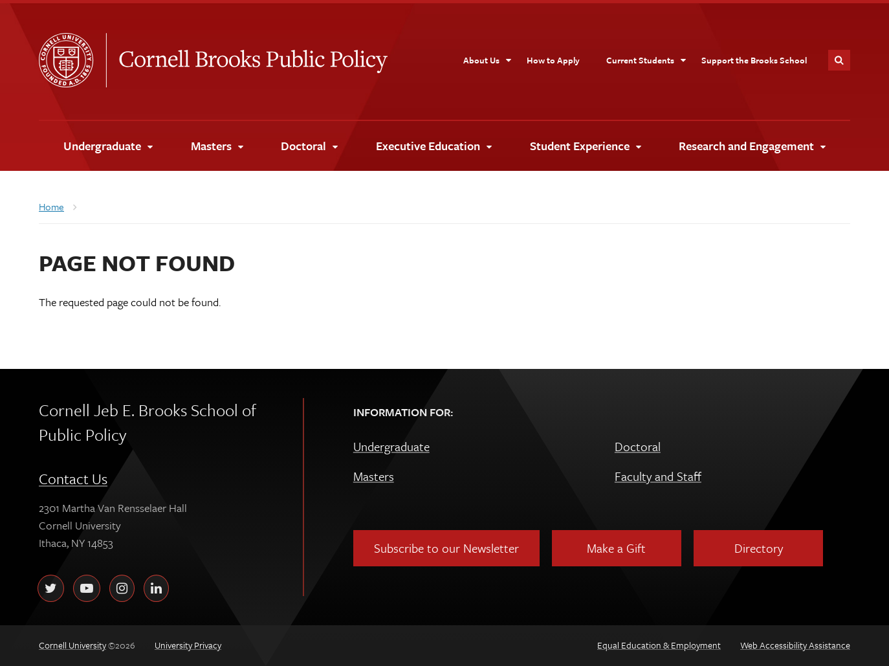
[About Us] (487, 60)
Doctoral (638, 446)
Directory (758, 548)
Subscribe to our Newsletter (446, 548)
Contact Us (73, 478)
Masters (373, 476)
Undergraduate (391, 446)
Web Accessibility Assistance (795, 645)
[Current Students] (646, 60)
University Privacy (188, 645)
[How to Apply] (553, 60)
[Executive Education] (433, 146)
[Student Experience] (585, 146)
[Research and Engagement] (752, 146)
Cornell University (72, 60)
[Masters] (217, 146)
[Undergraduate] (107, 146)
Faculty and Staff (658, 476)
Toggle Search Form (839, 60)
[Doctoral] (309, 146)
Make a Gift (616, 548)
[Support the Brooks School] (754, 60)
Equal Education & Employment (659, 645)
